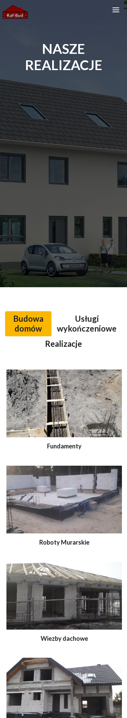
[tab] (28, 323)
